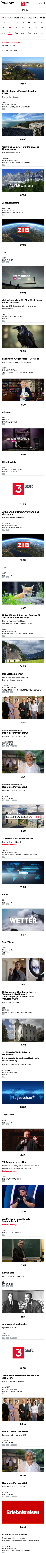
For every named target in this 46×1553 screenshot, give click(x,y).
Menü (23, 10)
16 (35, 28)
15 (29, 28)
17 (42, 28)
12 (10, 28)
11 (4, 28)
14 (22, 28)
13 (16, 28)
